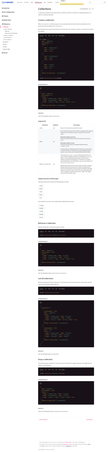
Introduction (6, 8)
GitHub (57, 2)
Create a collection (8, 29)
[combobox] (97, 2)
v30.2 (82, 4)
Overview (26, 2)
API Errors (5, 53)
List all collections (8, 37)
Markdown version (67, 444)
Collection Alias (6, 49)
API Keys (5, 44)
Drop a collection (7, 39)
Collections (5, 27)
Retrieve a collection (8, 35)
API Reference (38, 2)
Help (45, 2)
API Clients (5, 16)
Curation (5, 46)
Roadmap (50, 2)
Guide (31, 2)
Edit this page (68, 442)
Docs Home (19, 2)
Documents (5, 42)
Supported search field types (11, 33)
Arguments (7, 31)
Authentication (6, 20)
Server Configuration (8, 12)
